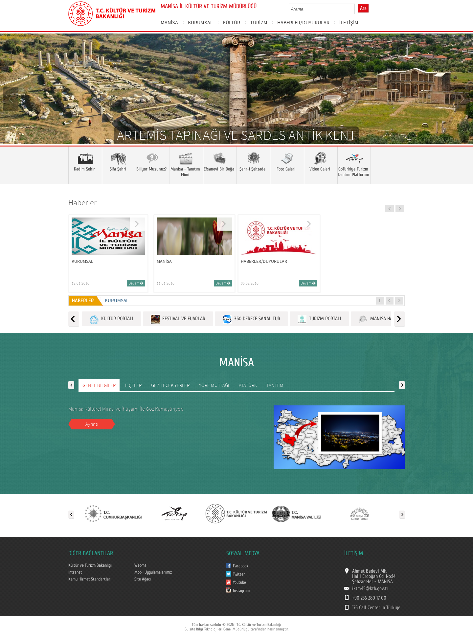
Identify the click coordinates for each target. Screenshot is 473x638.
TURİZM (258, 22)
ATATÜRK (248, 385)
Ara (363, 8)
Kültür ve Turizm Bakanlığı (90, 565)
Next (461, 98)
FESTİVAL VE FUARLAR (178, 319)
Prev (11, 98)
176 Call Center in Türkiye (376, 607)
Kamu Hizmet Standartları (89, 579)
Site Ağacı (142, 579)
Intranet (75, 572)
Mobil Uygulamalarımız (153, 572)
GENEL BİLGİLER (99, 385)
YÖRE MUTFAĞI (214, 385)
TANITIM (274, 385)
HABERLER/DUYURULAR (303, 22)
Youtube (239, 582)
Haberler (82, 202)
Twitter (239, 574)
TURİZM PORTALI (319, 319)
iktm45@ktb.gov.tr (370, 588)
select (356, 8)
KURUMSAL (200, 22)
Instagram (241, 590)
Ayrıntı (91, 424)
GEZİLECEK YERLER (170, 385)
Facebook (240, 566)
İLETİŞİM (348, 22)
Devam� (136, 283)
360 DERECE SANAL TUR (251, 319)
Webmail (141, 565)
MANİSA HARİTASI (382, 319)
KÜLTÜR (231, 22)
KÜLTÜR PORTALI (111, 319)
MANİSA (169, 22)
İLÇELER (133, 385)
